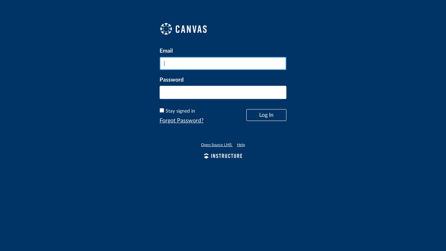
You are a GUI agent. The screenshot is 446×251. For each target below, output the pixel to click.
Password (172, 80)
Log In (266, 115)
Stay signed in (180, 111)
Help (241, 145)
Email (166, 51)
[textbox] (223, 92)
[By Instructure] (223, 157)
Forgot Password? (181, 120)
